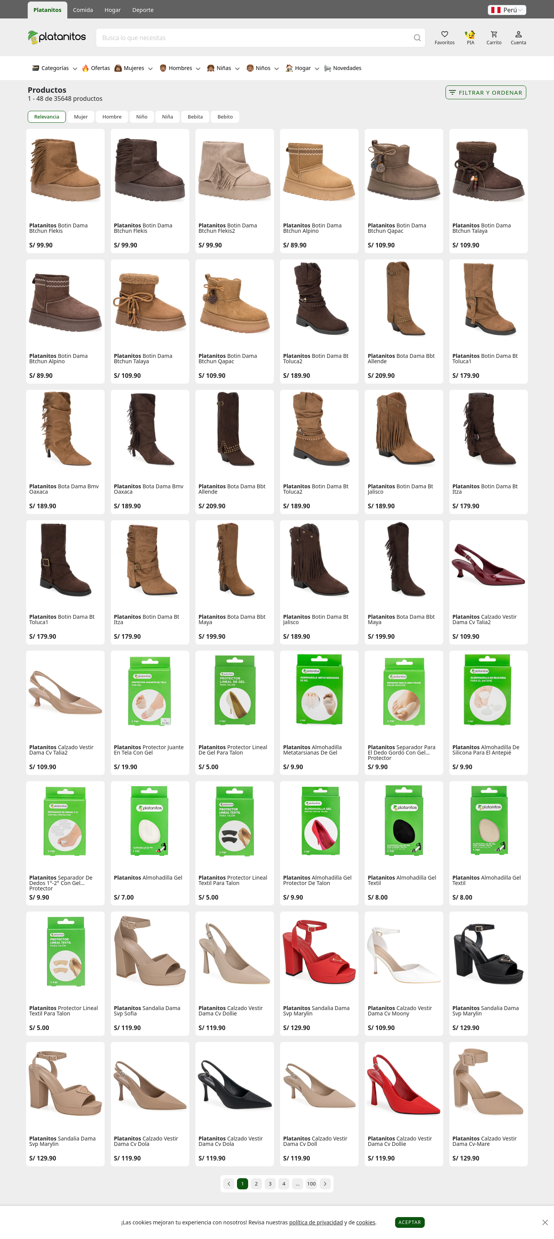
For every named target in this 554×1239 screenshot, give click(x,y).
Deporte (143, 9)
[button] (507, 10)
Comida (83, 9)
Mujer (81, 116)
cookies (365, 1222)
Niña (167, 116)
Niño (141, 116)
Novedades (343, 68)
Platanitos (47, 9)
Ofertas (96, 68)
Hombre (112, 116)
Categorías (54, 68)
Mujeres (133, 68)
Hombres (180, 68)
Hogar (113, 9)
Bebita (195, 116)
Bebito (225, 116)
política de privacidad (316, 1222)
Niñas (223, 68)
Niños (262, 68)
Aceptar (410, 1222)
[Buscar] (417, 37)
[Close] (545, 1223)
